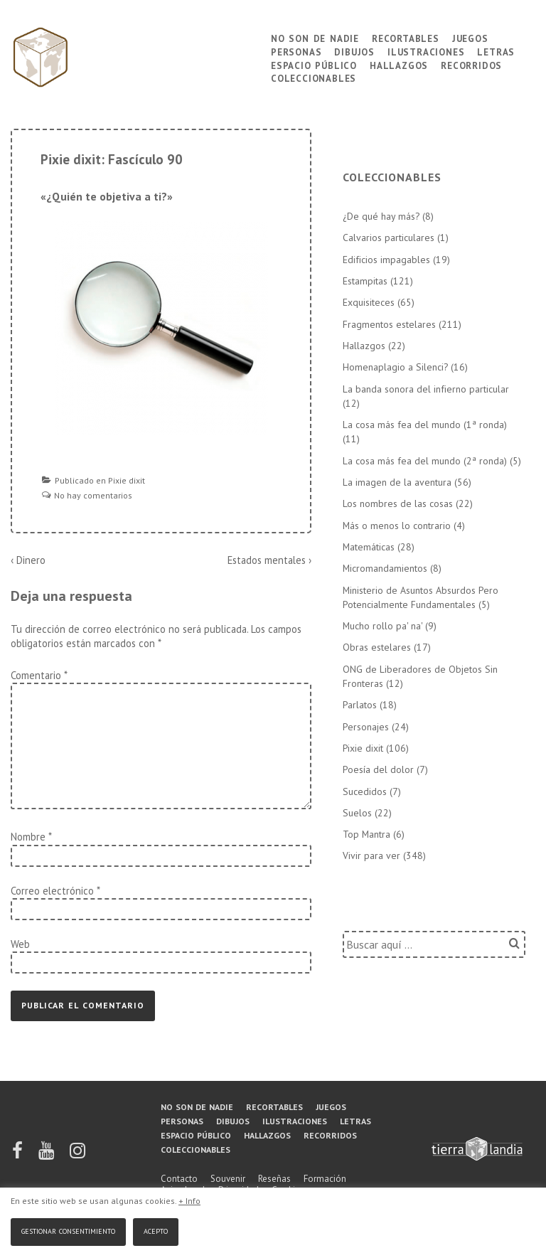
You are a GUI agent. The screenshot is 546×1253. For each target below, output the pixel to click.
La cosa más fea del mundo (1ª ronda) (425, 424)
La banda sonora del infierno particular (426, 389)
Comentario (39, 675)
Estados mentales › (269, 560)
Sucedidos (365, 791)
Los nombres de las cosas (398, 503)
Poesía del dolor (378, 769)
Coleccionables (313, 77)
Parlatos (360, 704)
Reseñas (274, 1179)
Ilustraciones (425, 51)
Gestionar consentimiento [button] (68, 1230)
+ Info (189, 1200)
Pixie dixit (126, 480)
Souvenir (227, 1179)
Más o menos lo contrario (397, 525)
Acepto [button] (156, 1230)
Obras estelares (377, 647)
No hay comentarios (93, 495)
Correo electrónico (52, 890)
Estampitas (365, 280)
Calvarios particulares (388, 237)
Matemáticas (369, 546)
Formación (325, 1179)
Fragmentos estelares (389, 324)
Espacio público (314, 64)
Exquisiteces (369, 302)
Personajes (366, 726)
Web (20, 944)
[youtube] (47, 1155)
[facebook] (18, 1155)
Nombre (28, 836)
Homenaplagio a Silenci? (395, 367)
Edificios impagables (386, 259)
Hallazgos (399, 64)
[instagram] (77, 1155)
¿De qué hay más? (381, 216)
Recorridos (471, 64)
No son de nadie (315, 37)
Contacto (179, 1179)
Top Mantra (366, 834)
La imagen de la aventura (397, 482)
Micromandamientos (385, 568)
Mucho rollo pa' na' (382, 625)
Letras (496, 51)
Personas (296, 51)
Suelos (357, 812)
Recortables (405, 37)
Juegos (470, 37)
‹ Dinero (28, 560)
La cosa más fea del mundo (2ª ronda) (425, 460)
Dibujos (354, 51)
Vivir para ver (371, 855)
